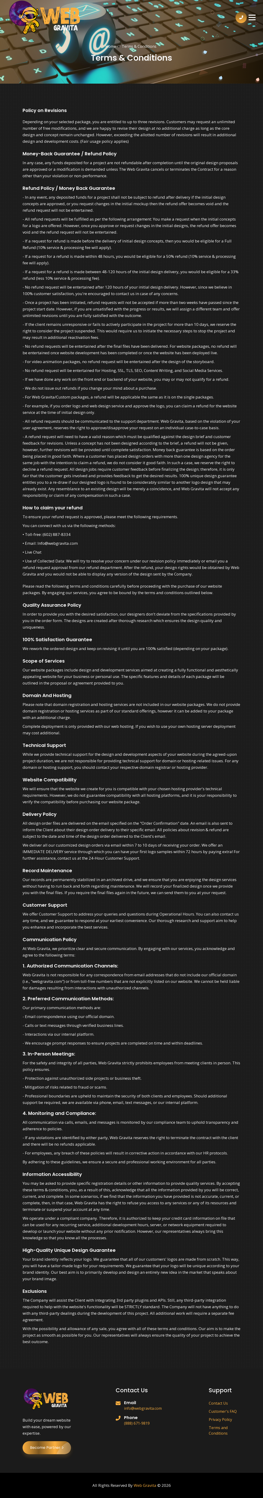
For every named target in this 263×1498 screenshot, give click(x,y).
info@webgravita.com (143, 1408)
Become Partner (50, 1447)
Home (110, 46)
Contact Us (218, 1403)
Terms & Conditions (139, 46)
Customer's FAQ (223, 1411)
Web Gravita (145, 1485)
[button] (252, 17)
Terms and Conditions (218, 1430)
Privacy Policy (220, 1419)
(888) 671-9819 (137, 1423)
